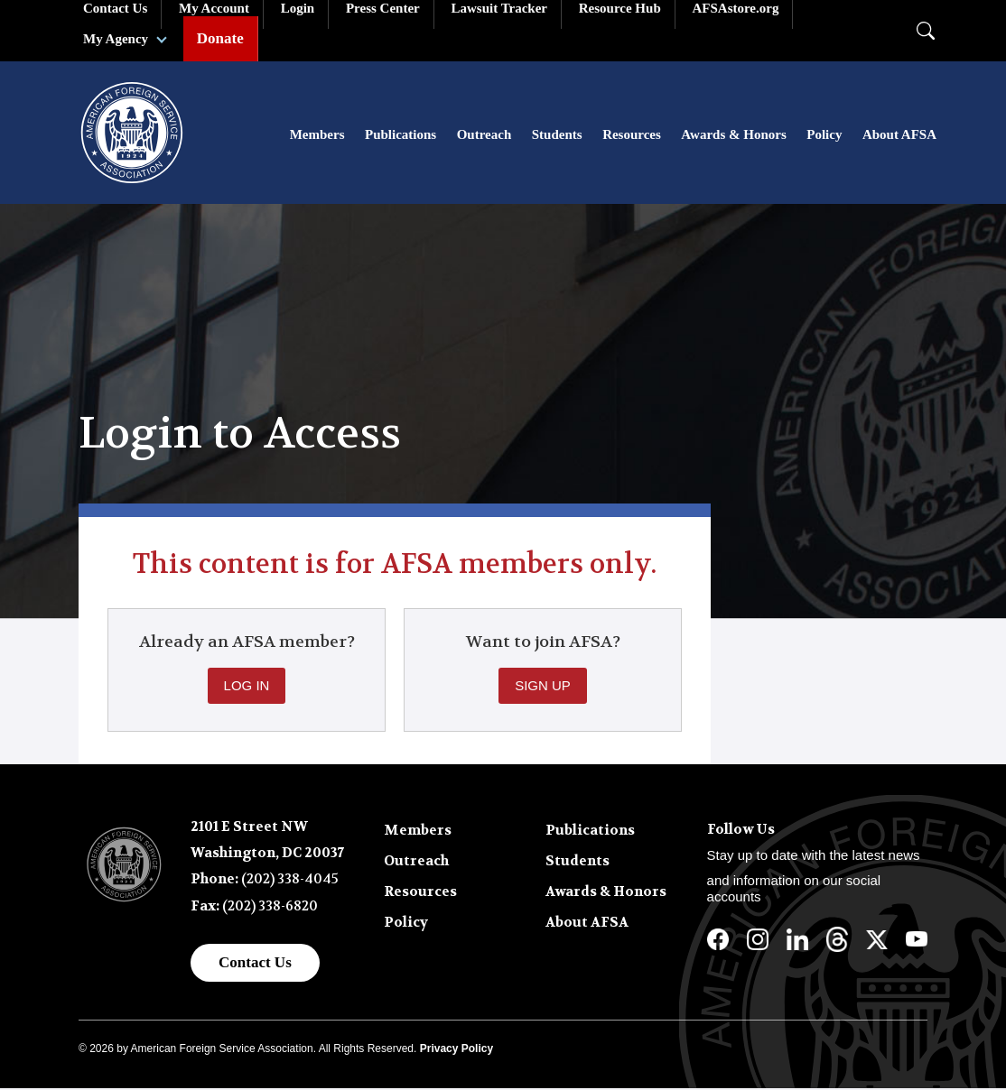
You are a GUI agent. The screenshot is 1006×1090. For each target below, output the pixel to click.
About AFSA (899, 135)
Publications (400, 135)
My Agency (115, 39)
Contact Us (255, 964)
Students (557, 135)
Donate (220, 38)
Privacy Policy (456, 1050)
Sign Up (543, 687)
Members (317, 135)
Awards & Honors (733, 135)
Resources (631, 135)
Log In (247, 687)
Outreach (484, 135)
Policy (824, 135)
